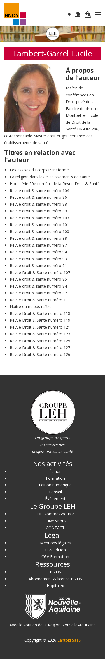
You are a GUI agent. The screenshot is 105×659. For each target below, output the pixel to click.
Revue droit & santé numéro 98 (38, 238)
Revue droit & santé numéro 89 (38, 211)
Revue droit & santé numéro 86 (38, 197)
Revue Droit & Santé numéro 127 (40, 347)
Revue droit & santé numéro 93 (38, 258)
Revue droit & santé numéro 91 (38, 265)
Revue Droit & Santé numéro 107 (40, 272)
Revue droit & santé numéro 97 (38, 245)
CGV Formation (55, 556)
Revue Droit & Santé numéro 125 (40, 340)
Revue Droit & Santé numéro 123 (40, 333)
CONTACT (55, 527)
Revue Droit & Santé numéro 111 (40, 299)
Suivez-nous (55, 521)
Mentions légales (55, 543)
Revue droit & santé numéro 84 (38, 286)
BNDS (55, 572)
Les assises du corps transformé (39, 170)
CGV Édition (55, 550)
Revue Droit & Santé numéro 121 (40, 327)
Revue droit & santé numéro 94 (38, 252)
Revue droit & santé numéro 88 (38, 204)
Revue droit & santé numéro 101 (39, 224)
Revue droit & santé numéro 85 (38, 279)
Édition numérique (55, 485)
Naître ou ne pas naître (31, 306)
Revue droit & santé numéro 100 (39, 231)
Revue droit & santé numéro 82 (38, 292)
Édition (55, 471)
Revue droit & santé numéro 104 (39, 190)
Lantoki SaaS (69, 640)
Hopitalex (55, 585)
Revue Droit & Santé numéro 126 (40, 354)
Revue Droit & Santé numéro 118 (40, 313)
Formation (55, 478)
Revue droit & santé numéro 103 (39, 218)
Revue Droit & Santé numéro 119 (40, 320)
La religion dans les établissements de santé (50, 177)
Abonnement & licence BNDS (55, 579)
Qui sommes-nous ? (55, 514)
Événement (55, 498)
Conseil (55, 492)
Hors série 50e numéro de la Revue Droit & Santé (55, 183)
